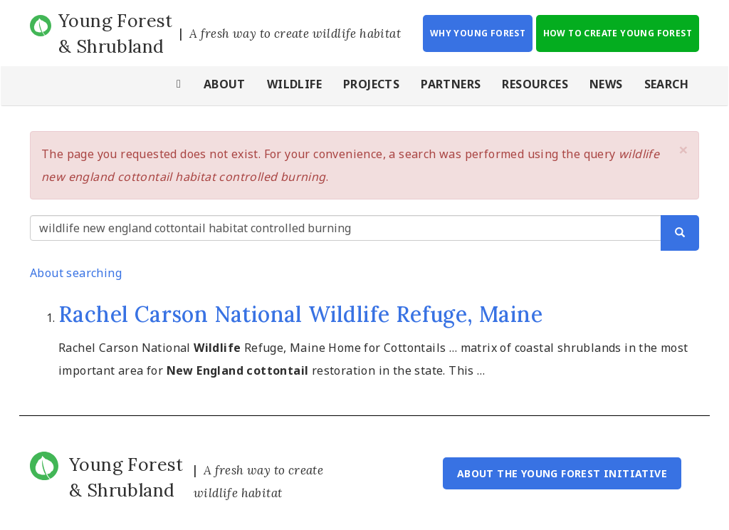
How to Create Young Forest (617, 33)
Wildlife (294, 84)
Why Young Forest (477, 33)
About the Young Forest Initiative (562, 473)
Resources (535, 84)
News (606, 84)
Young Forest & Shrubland (115, 33)
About (225, 84)
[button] (683, 149)
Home (179, 85)
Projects (371, 84)
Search (666, 84)
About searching (76, 273)
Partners (451, 84)
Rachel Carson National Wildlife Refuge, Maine (300, 314)
